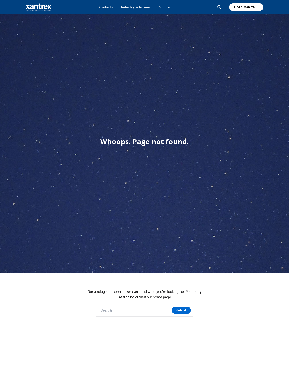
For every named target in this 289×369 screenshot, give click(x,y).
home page (162, 297)
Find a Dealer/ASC (246, 7)
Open (219, 7)
